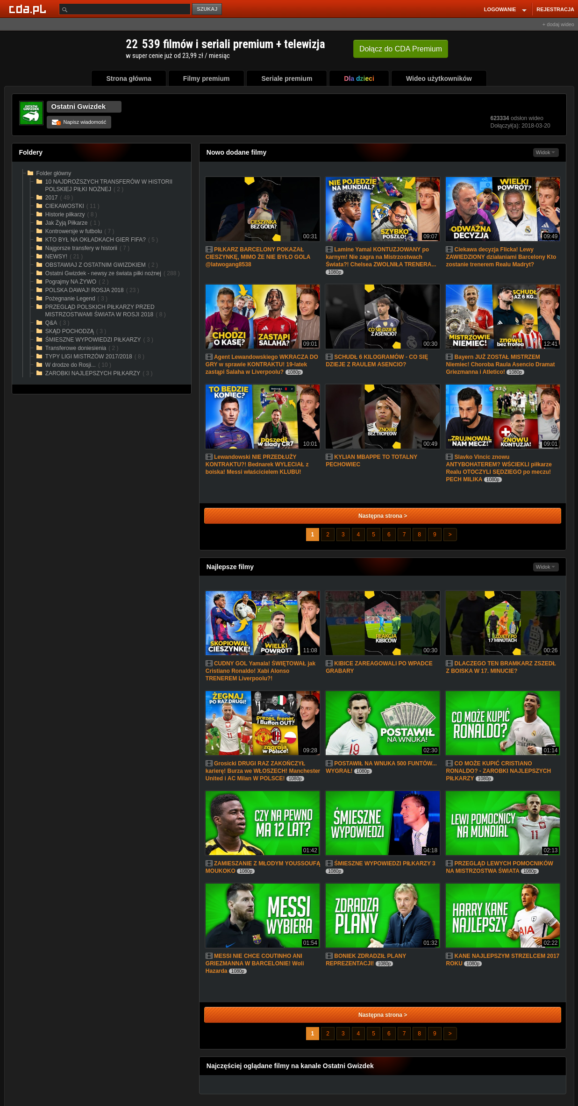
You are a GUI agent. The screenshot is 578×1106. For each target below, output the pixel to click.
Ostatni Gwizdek (78, 106)
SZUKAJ (207, 9)
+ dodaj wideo (558, 24)
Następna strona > (382, 516)
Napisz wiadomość (79, 122)
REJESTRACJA (555, 9)
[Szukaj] (125, 9)
